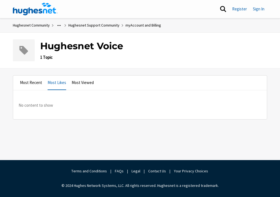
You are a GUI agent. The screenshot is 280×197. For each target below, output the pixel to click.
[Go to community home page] (35, 9)
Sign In (258, 8)
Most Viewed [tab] (83, 82)
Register (239, 8)
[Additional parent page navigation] (59, 25)
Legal (136, 171)
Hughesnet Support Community (93, 25)
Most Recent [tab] (31, 82)
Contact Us (157, 171)
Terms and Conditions (89, 171)
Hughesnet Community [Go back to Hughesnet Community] (31, 25)
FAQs (119, 171)
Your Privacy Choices (191, 171)
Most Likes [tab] (57, 82)
